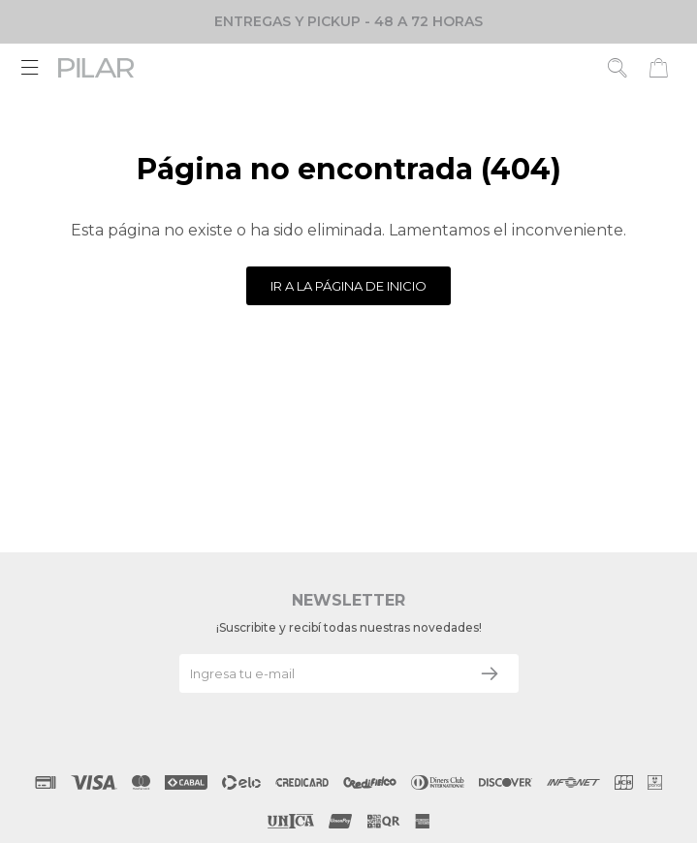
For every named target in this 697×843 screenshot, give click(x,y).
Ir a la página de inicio (348, 286)
